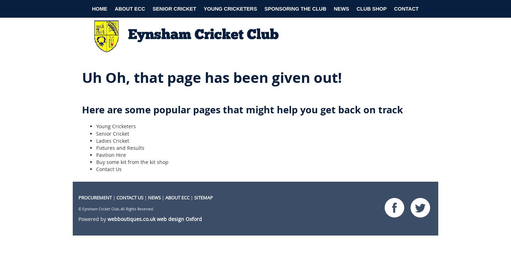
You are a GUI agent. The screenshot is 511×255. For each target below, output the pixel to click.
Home (99, 9)
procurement (95, 197)
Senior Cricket (174, 9)
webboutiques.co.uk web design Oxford (155, 219)
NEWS (154, 197)
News (341, 9)
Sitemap (203, 197)
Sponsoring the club (295, 9)
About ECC (130, 9)
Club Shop (372, 9)
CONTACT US (129, 197)
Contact (406, 9)
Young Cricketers (230, 9)
